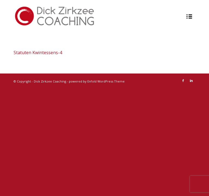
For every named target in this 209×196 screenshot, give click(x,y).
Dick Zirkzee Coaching (50, 81)
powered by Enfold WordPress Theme (97, 81)
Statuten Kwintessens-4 (38, 53)
